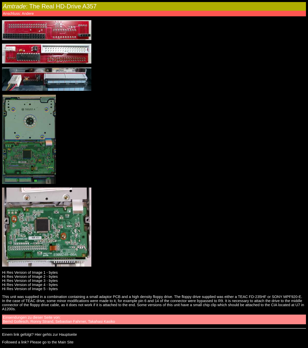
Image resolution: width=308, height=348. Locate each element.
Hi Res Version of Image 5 (23, 289)
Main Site (65, 342)
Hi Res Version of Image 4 (23, 285)
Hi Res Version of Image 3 (23, 281)
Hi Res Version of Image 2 (23, 277)
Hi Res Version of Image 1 (23, 272)
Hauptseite (68, 334)
